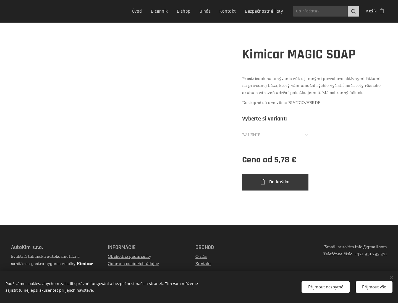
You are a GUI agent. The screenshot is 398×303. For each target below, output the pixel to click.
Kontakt (203, 263)
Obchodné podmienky (129, 256)
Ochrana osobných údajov (133, 263)
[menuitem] (144, 11)
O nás (201, 256)
